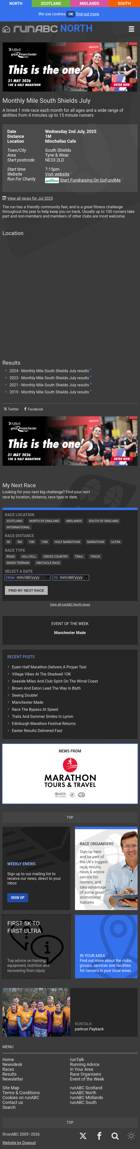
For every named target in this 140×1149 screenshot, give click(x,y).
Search (9, 1107)
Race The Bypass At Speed (35, 709)
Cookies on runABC (20, 1097)
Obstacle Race (48, 563)
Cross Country (55, 556)
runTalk (77, 1059)
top (70, 818)
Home (8, 1059)
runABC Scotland (86, 1087)
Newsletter (12, 1079)
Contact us (12, 1102)
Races (8, 1069)
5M (19, 542)
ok (70, 14)
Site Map (10, 1087)
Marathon (95, 542)
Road (11, 556)
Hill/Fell (29, 556)
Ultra (115, 542)
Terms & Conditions (21, 1092)
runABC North (83, 1092)
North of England (44, 521)
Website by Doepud (19, 1142)
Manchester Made (27, 702)
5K (8, 542)
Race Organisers (85, 1074)
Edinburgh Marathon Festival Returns (44, 723)
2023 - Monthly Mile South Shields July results (49, 378)
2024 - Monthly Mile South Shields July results (49, 371)
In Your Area (81, 1069)
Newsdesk (12, 1064)
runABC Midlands (86, 1097)
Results (9, 1074)
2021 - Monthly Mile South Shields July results (49, 385)
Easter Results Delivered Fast (37, 730)
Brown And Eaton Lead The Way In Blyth (46, 688)
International (18, 527)
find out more (87, 14)
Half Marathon (67, 542)
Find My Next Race (26, 590)
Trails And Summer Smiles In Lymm (42, 716)
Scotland (51, 3)
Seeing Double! (25, 695)
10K (31, 542)
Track (95, 556)
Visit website (57, 174)
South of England (104, 521)
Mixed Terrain (18, 563)
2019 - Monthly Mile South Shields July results (49, 392)
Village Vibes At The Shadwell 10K (41, 674)
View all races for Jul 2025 (30, 198)
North (15, 3)
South (124, 3)
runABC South (83, 1102)
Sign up (17, 898)
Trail (79, 556)
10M (44, 542)
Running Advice (85, 1064)
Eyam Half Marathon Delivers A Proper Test (49, 667)
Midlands (89, 3)
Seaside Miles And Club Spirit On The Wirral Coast (55, 681)
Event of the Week (87, 1079)
